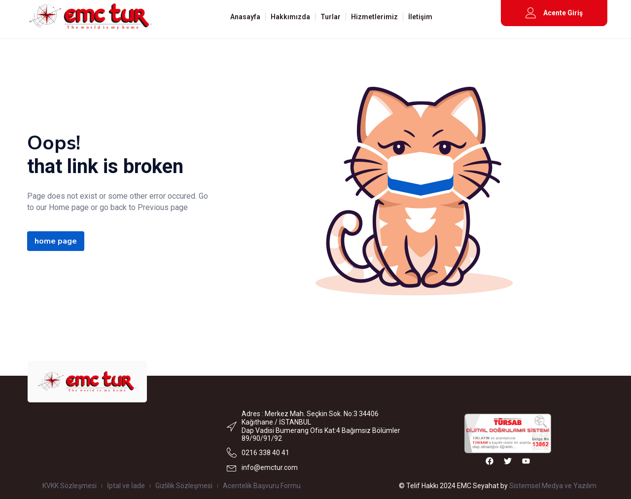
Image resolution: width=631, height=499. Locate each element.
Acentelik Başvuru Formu (262, 486)
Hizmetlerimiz (374, 17)
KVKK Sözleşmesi (69, 486)
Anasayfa (245, 17)
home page (56, 241)
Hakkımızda (290, 17)
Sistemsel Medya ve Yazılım (552, 486)
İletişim (420, 17)
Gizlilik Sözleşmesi (183, 486)
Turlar (330, 17)
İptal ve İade (126, 486)
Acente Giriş (563, 13)
